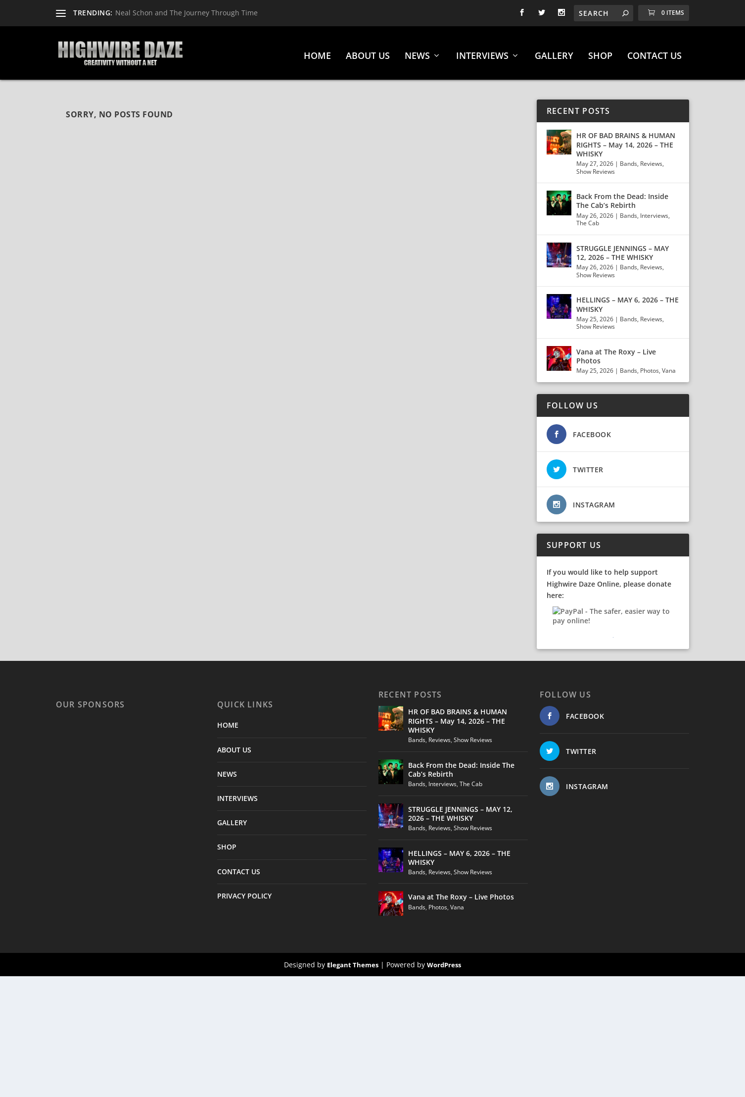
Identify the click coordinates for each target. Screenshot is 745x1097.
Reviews (651, 159)
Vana (669, 366)
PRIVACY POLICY (244, 891)
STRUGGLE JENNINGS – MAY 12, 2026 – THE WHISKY (622, 248)
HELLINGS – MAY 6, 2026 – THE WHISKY (627, 300)
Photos (649, 366)
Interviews (654, 211)
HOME (317, 52)
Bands (628, 159)
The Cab (587, 219)
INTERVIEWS (482, 52)
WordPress (444, 960)
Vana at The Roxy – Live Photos (616, 352)
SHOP (600, 52)
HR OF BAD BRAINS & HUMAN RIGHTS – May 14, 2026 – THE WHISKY (625, 140)
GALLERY (554, 52)
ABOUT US (368, 52)
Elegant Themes (352, 960)
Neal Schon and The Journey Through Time (186, 12)
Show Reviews (595, 167)
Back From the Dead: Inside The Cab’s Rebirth (622, 197)
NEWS (417, 52)
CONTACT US (654, 52)
